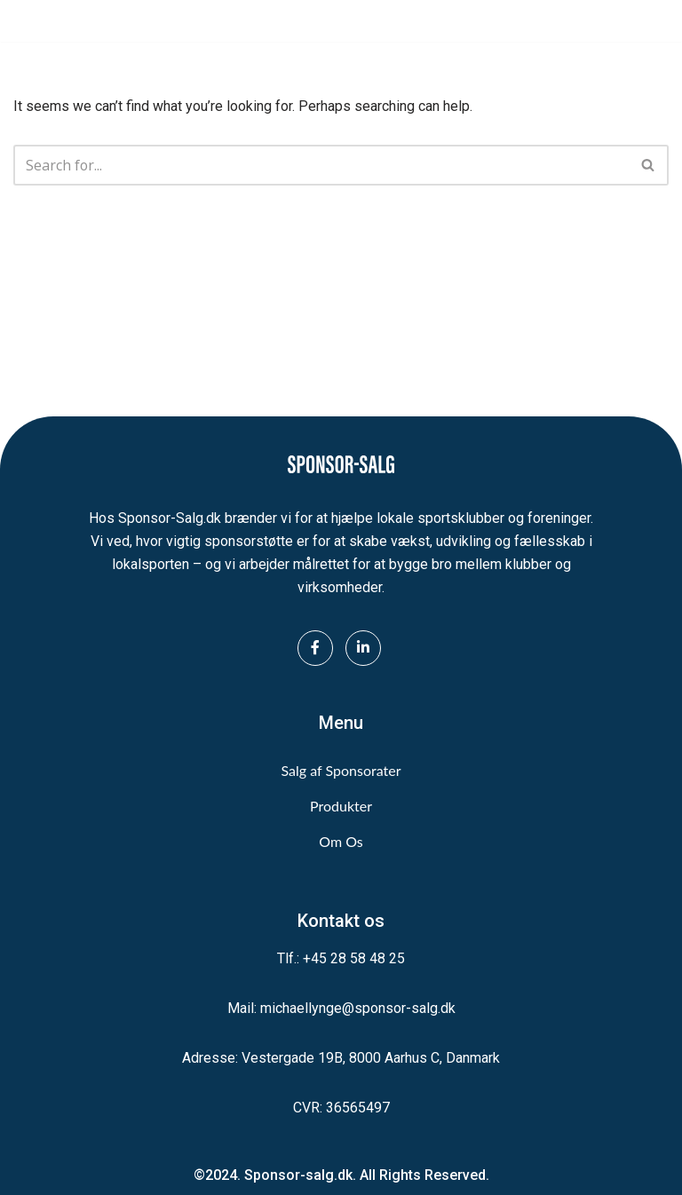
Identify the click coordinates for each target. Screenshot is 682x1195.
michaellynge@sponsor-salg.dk (358, 1008)
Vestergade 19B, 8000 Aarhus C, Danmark (371, 1057)
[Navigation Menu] (649, 21)
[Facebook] (315, 648)
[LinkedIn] (363, 648)
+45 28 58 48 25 (354, 958)
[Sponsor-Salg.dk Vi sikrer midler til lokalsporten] (66, 20)
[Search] (321, 165)
